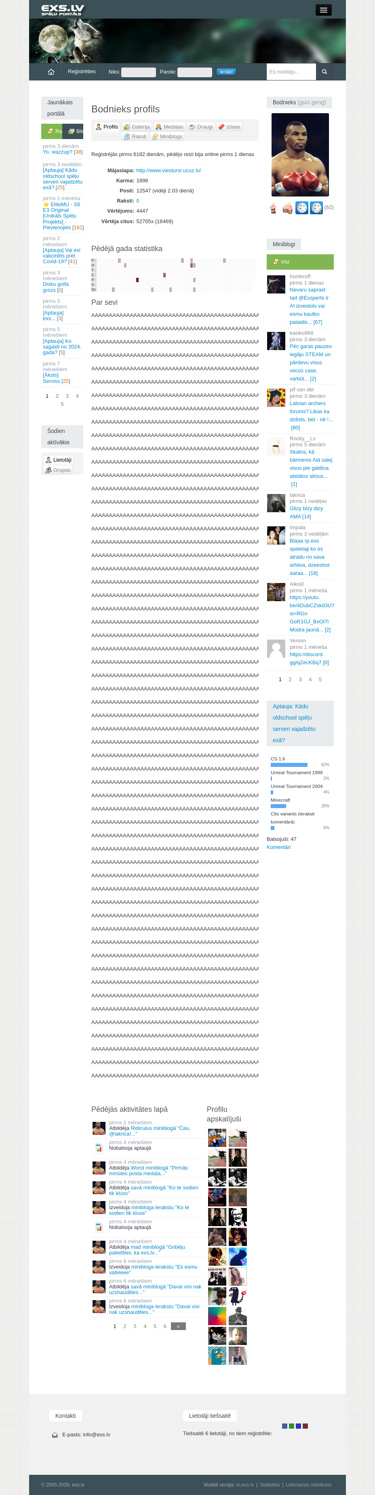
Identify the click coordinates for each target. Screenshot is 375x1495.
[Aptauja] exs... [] (63, 309)
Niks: (132, 72)
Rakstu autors (292, 1426)
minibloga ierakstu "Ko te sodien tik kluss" (149, 1210)
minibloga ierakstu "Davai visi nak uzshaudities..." (154, 1309)
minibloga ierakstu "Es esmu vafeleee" (153, 1269)
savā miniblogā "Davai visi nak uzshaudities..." (155, 1289)
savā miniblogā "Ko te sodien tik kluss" (153, 1190)
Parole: (186, 72)
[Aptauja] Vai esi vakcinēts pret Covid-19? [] (63, 249)
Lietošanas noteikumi (308, 1485)
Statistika (270, 1485)
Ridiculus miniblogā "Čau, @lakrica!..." (149, 1131)
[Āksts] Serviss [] (63, 372)
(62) (329, 208)
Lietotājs (285, 1426)
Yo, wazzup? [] (63, 149)
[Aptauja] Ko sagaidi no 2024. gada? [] (63, 340)
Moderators (298, 1426)
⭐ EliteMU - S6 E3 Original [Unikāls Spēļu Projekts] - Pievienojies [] (63, 212)
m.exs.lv (245, 1485)
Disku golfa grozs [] (63, 281)
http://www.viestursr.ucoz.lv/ (169, 170)
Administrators (305, 1426)
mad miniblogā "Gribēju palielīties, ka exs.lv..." (147, 1250)
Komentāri (279, 847)
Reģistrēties (82, 71)
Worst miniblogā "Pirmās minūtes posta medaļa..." (148, 1170)
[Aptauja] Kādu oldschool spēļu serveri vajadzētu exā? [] (63, 175)
